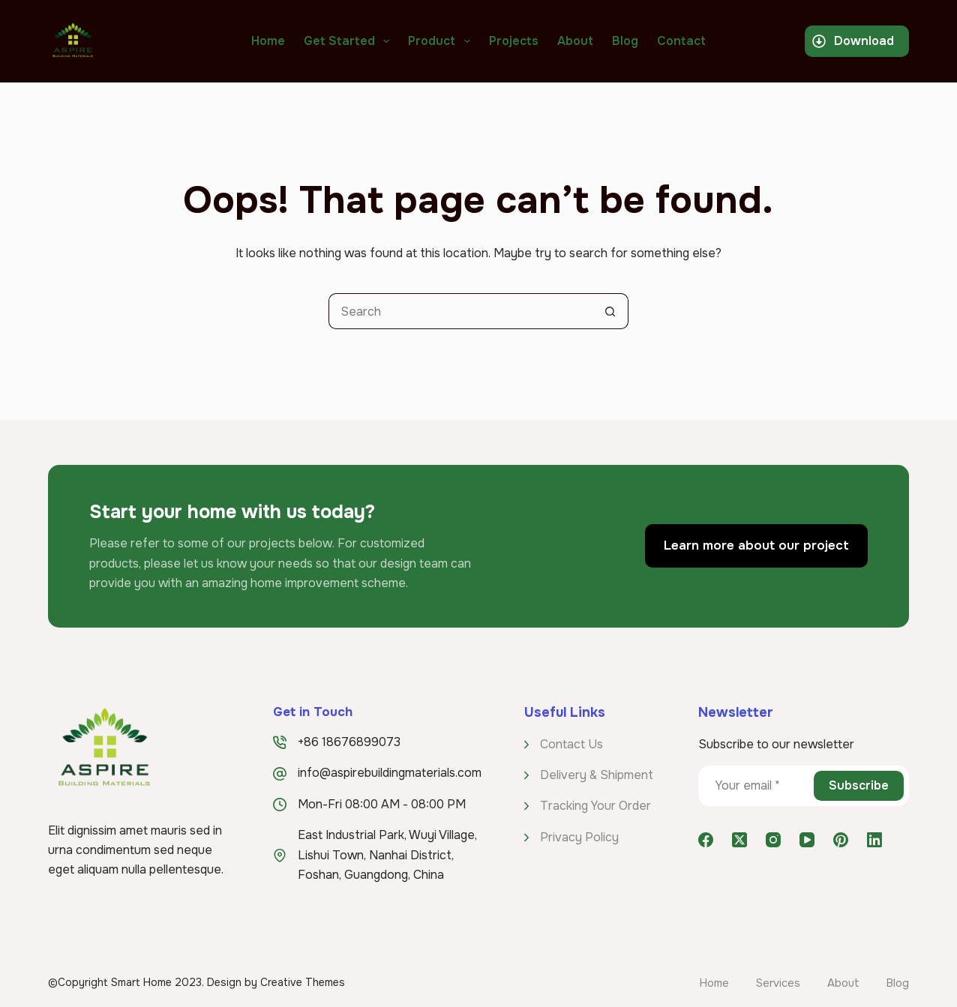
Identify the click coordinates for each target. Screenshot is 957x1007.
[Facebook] (705, 839)
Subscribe (859, 785)
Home (268, 41)
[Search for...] (460, 311)
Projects (513, 41)
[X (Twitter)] (739, 839)
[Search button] (610, 311)
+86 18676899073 (349, 742)
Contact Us (571, 744)
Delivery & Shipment (596, 775)
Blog (625, 41)
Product (442, 41)
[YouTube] (807, 839)
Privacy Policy (579, 837)
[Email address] (755, 786)
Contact (681, 41)
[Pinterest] (840, 839)
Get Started (349, 41)
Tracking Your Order (595, 806)
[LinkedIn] (874, 839)
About (575, 41)
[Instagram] (773, 839)
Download (853, 41)
